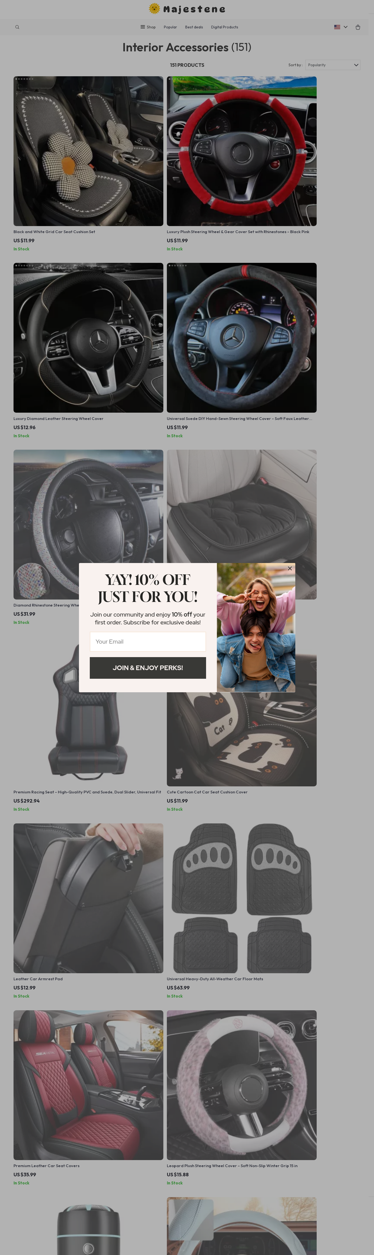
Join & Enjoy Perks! (148, 668)
